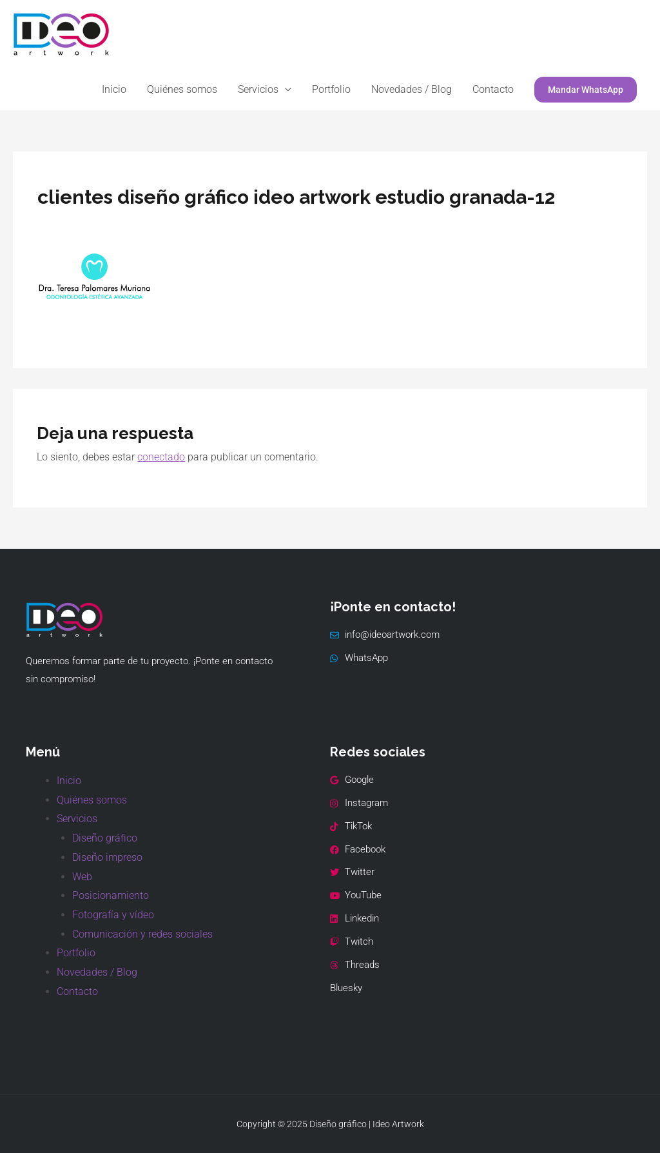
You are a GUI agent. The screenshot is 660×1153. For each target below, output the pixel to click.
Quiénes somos (182, 89)
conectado (161, 457)
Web (82, 877)
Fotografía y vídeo (113, 915)
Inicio (114, 89)
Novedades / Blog (411, 89)
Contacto (493, 89)
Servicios (258, 89)
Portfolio (331, 89)
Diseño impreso (107, 857)
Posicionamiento (110, 895)
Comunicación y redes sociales (142, 934)
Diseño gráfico (104, 838)
